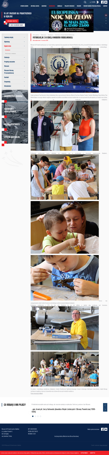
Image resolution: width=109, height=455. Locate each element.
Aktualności (7, 50)
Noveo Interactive (103, 445)
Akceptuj (92, 453)
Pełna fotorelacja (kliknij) (37, 393)
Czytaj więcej (84, 453)
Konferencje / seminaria (10, 53)
